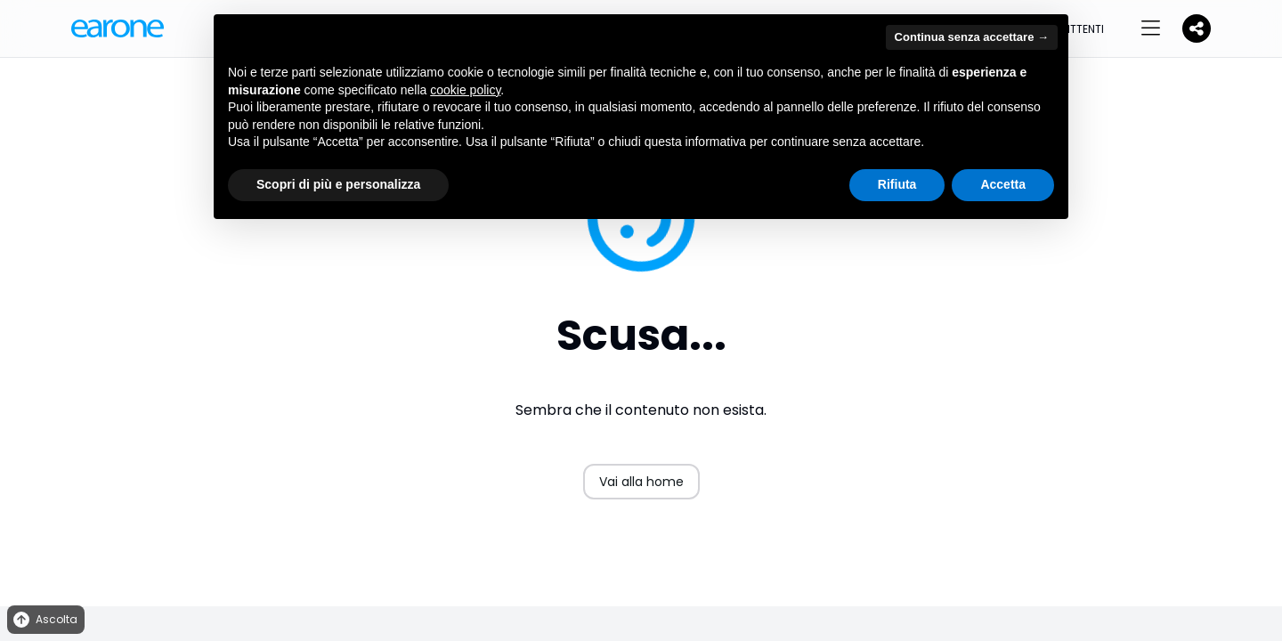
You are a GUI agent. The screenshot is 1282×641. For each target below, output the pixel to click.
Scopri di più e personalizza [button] (338, 184)
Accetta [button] (1003, 184)
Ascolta (44, 620)
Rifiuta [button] (897, 184)
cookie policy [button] (465, 90)
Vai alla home (641, 482)
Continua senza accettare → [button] (972, 37)
